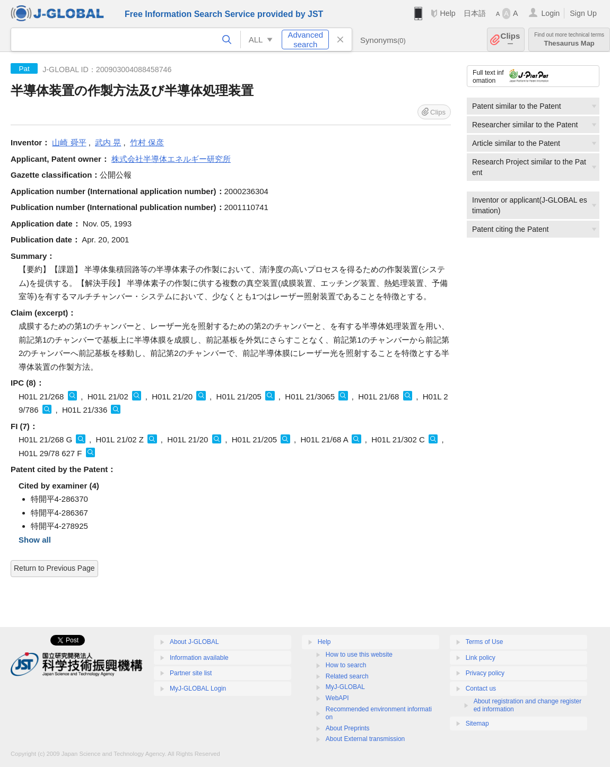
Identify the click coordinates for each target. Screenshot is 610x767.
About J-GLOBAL (194, 642)
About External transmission (365, 739)
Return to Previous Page (54, 568)
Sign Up (583, 13)
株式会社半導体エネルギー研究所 (171, 158)
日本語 (475, 13)
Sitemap (477, 723)
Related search (347, 676)
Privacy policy (485, 673)
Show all (35, 539)
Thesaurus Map (569, 39)
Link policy (480, 657)
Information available (199, 657)
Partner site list (191, 673)
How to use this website (359, 654)
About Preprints (348, 728)
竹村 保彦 (147, 142)
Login (550, 13)
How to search (346, 665)
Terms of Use (484, 642)
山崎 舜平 (69, 142)
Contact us (481, 688)
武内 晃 (108, 142)
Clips (510, 39)
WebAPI (337, 698)
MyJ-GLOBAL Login (198, 688)
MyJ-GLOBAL (345, 687)
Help (447, 13)
